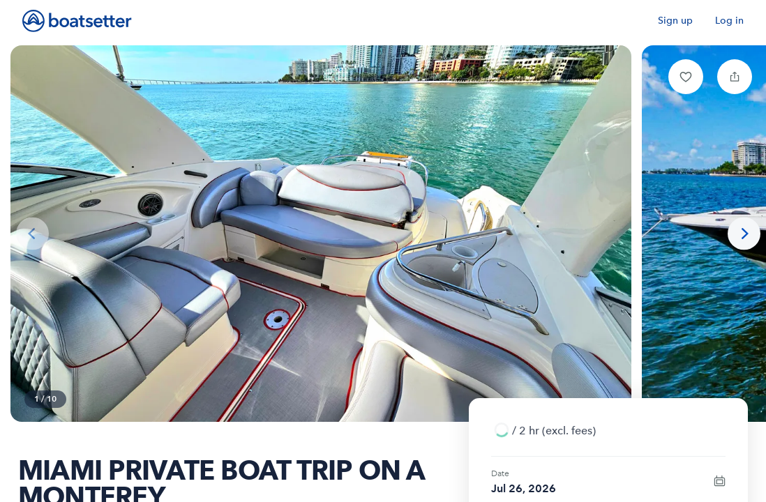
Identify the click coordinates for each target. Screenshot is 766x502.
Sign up (675, 20)
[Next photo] (744, 234)
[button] (685, 76)
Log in (729, 20)
